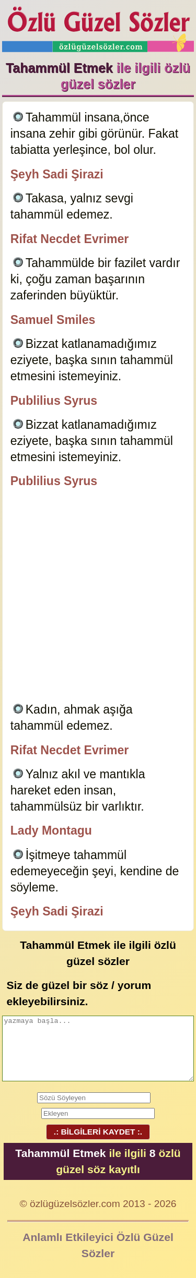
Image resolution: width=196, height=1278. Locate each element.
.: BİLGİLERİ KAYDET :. (97, 1131)
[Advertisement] (98, 597)
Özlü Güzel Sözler (98, 26)
